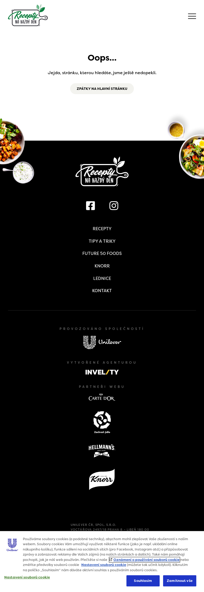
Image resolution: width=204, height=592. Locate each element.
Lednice (102, 278)
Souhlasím (143, 580)
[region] (102, 561)
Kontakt (102, 290)
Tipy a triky (102, 241)
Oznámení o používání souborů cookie (146, 559)
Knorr (102, 266)
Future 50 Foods (102, 253)
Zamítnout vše (180, 580)
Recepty (102, 229)
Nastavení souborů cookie (103, 564)
